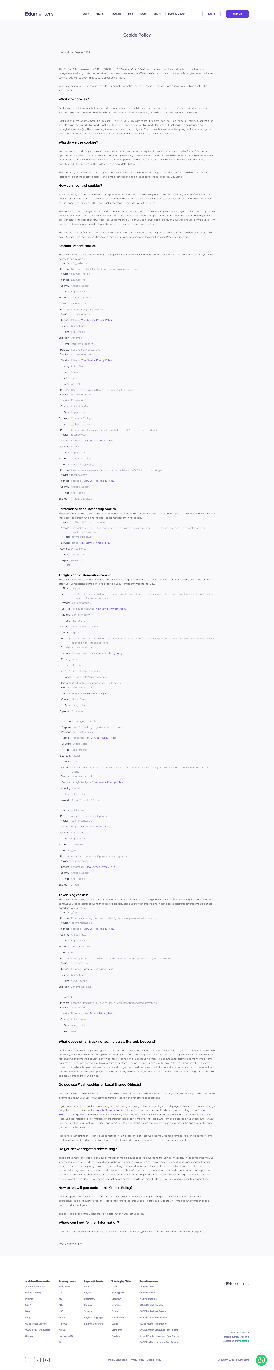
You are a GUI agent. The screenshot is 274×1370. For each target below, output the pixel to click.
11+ (60, 1292)
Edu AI (157, 14)
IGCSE (62, 1330)
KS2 (61, 1305)
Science (88, 1311)
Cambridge (117, 1336)
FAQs (143, 14)
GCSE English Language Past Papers (158, 1330)
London (115, 1286)
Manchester (117, 1317)
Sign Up (237, 13)
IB (60, 1342)
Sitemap (29, 1336)
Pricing (100, 13)
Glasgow (116, 1299)
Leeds (114, 1323)
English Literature (93, 1323)
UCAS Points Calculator (37, 1330)
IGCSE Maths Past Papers (153, 1323)
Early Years (64, 1286)
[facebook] (28, 1360)
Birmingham (117, 1292)
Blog (130, 13)
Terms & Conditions (116, 1359)
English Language (93, 1317)
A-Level (63, 1323)
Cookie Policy (154, 1359)
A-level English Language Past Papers (159, 1336)
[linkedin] (46, 1360)
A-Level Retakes (148, 1299)
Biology (88, 1305)
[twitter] (37, 1360)
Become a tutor (177, 13)
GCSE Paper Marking (36, 1323)
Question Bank (147, 1286)
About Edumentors (35, 1286)
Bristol (114, 1311)
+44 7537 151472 (240, 1332)
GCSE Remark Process (151, 1305)
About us (116, 13)
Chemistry (89, 1299)
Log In (211, 13)
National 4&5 (66, 1336)
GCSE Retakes (147, 1292)
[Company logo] (39, 14)
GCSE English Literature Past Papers (158, 1342)
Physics (88, 1292)
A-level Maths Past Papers (153, 1317)
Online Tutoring (33, 1292)
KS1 (61, 1299)
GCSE (62, 1317)
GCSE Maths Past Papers (152, 1311)
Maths (87, 1286)
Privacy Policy (136, 1359)
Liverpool (116, 1305)
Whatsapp (243, 1341)
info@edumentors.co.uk (236, 1337)
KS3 (61, 1311)
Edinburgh (116, 1330)
